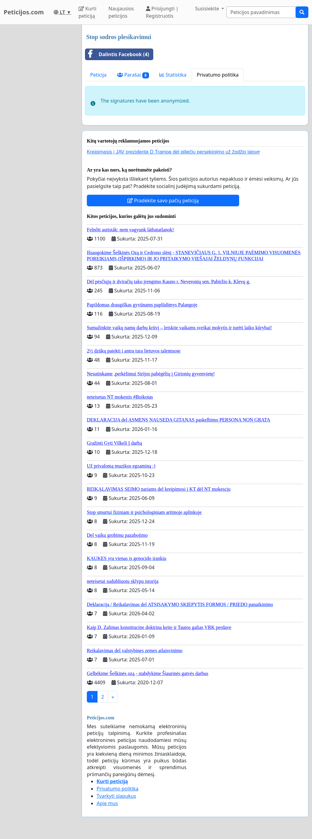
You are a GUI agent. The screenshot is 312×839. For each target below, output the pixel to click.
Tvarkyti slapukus (116, 796)
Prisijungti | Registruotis (162, 12)
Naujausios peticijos (121, 12)
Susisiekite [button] (207, 8)
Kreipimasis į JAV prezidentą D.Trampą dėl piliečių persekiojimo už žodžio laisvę (173, 151)
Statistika (172, 74)
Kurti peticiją (87, 12)
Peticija (98, 74)
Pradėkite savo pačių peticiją (163, 200)
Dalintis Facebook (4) (117, 54)
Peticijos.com (24, 12)
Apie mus (107, 803)
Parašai (133, 74)
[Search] (261, 12)
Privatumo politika (218, 74)
